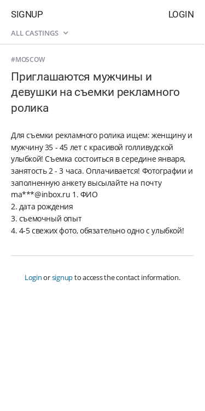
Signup (27, 14)
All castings (39, 33)
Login (181, 14)
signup (62, 277)
